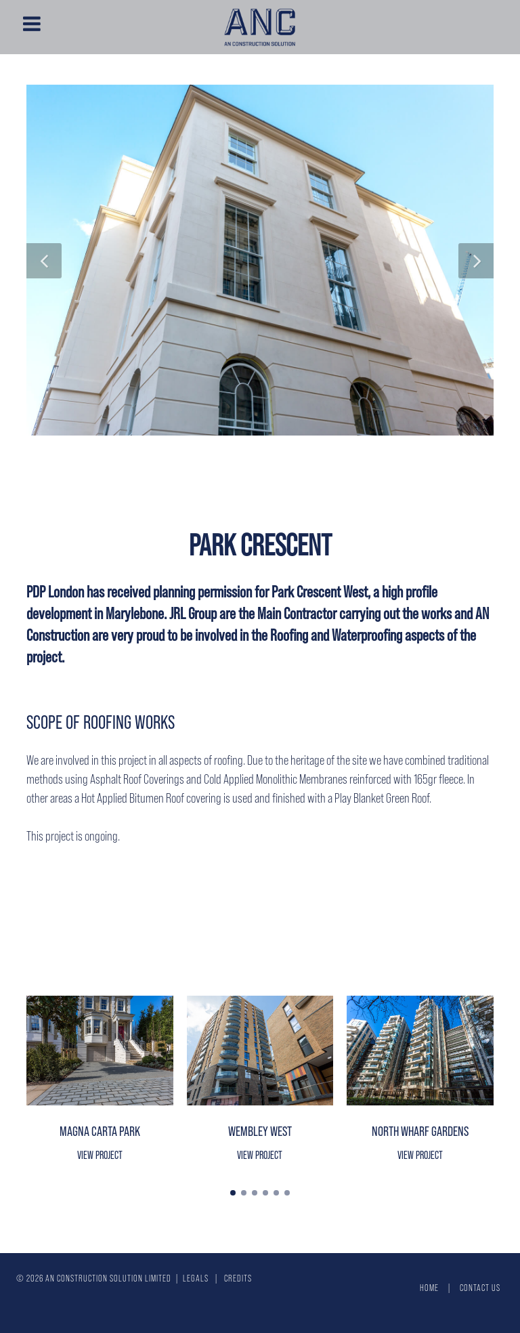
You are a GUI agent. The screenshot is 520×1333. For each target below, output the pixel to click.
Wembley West (260, 1131)
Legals (196, 1278)
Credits (238, 1278)
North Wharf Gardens (420, 1131)
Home (429, 1287)
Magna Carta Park (100, 1131)
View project (100, 1155)
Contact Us (480, 1287)
